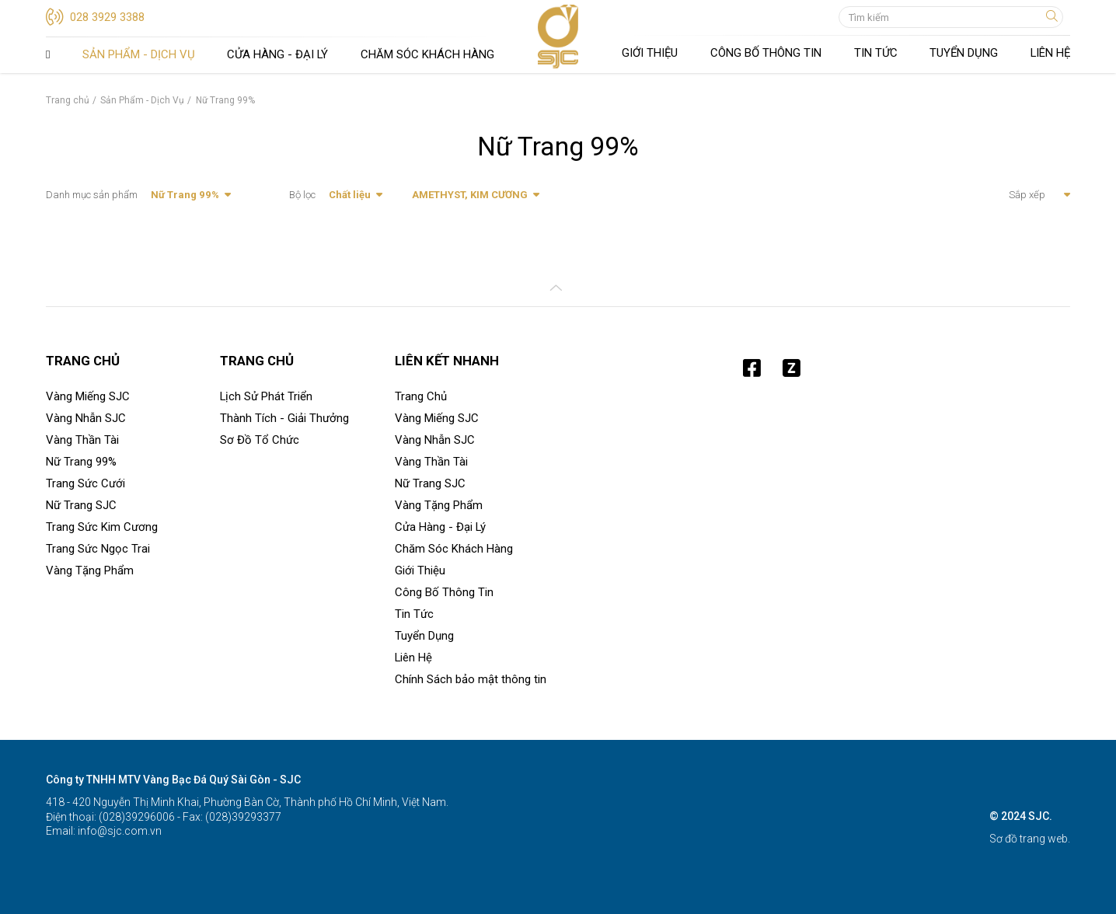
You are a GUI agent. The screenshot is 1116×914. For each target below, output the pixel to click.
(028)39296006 (135, 817)
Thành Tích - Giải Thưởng (284, 418)
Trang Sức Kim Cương (102, 527)
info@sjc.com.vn (118, 831)
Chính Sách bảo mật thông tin (470, 679)
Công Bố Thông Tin (765, 53)
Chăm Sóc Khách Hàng (427, 54)
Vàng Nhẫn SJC (86, 418)
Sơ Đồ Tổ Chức (259, 440)
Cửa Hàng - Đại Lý (277, 54)
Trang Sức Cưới (85, 483)
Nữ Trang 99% (81, 462)
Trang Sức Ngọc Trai (98, 549)
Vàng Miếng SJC (88, 396)
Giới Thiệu (650, 53)
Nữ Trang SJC (81, 505)
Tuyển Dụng (963, 53)
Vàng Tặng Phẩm (90, 570)
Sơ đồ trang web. (1029, 838)
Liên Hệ (1050, 53)
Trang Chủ (48, 55)
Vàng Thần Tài (82, 440)
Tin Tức (876, 53)
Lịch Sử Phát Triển (266, 396)
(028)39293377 (242, 817)
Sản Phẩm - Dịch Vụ (138, 54)
